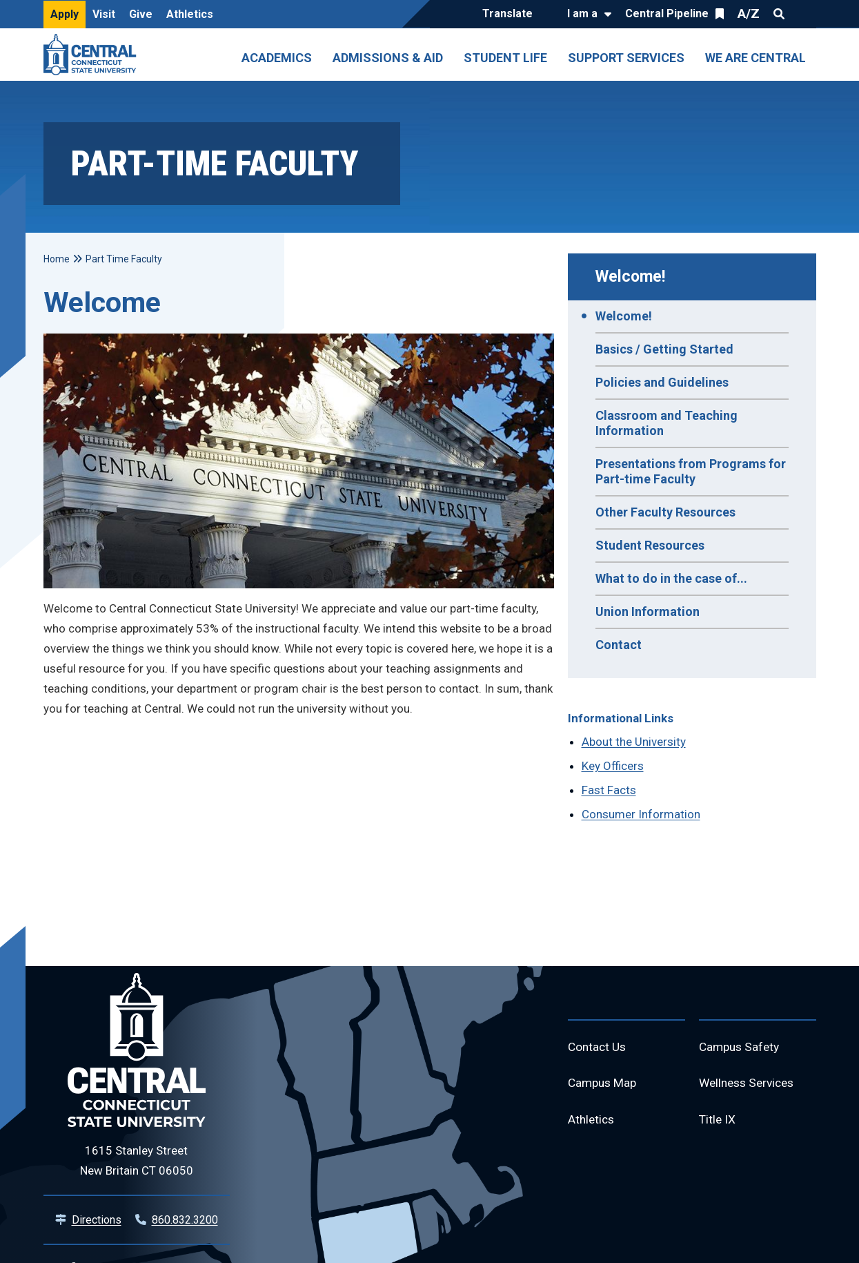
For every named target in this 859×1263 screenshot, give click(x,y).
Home (56, 258)
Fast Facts (609, 790)
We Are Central (755, 57)
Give (140, 14)
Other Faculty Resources (665, 512)
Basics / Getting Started (664, 349)
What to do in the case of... (671, 578)
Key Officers (613, 766)
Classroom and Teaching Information (666, 423)
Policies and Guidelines (662, 382)
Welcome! (630, 276)
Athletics (189, 14)
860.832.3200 (185, 1219)
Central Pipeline (667, 13)
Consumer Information (641, 814)
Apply (64, 14)
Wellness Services (750, 1085)
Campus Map (604, 1085)
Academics (276, 57)
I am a (582, 13)
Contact (618, 644)
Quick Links (803, 14)
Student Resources (649, 545)
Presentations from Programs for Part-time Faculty (690, 471)
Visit (103, 14)
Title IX (718, 1122)
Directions (96, 1219)
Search (779, 14)
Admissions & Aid (388, 57)
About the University (634, 742)
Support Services (626, 57)
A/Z (749, 13)
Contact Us (598, 1048)
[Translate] (510, 14)
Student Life (505, 57)
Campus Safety (741, 1048)
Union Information (647, 611)
